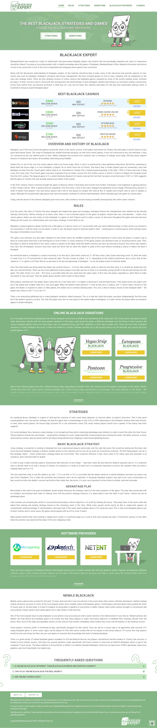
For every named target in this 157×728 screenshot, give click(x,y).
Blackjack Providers (121, 5)
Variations (99, 5)
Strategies (84, 5)
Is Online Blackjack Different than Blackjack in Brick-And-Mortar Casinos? (55, 666)
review (136, 106)
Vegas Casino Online (107, 112)
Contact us (33, 695)
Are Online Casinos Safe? (28, 677)
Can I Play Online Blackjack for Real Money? (38, 671)
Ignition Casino (108, 134)
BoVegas (107, 101)
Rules (71, 5)
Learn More (96, 352)
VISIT (137, 101)
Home (61, 5)
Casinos (140, 5)
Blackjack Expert (26, 721)
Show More (78, 400)
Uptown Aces (107, 123)
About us (17, 695)
